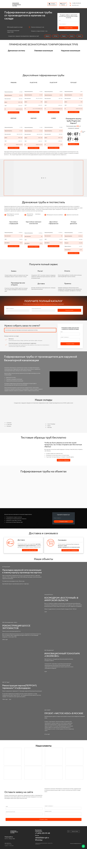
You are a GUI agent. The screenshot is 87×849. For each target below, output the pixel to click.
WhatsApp (38, 840)
